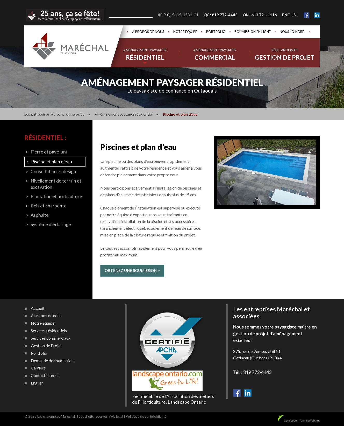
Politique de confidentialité (146, 416)
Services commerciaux (50, 338)
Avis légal (116, 416)
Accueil (37, 308)
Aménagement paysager (145, 54)
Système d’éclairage (51, 224)
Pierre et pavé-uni (49, 152)
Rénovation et (285, 54)
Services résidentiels (49, 331)
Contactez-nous (45, 375)
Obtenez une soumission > (132, 270)
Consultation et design (53, 171)
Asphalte (40, 215)
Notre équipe (185, 32)
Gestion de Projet (46, 346)
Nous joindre (292, 32)
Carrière (38, 368)
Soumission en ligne (253, 32)
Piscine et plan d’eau (51, 161)
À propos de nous (148, 32)
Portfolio (216, 32)
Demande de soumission (52, 361)
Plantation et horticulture (56, 196)
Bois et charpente (49, 205)
